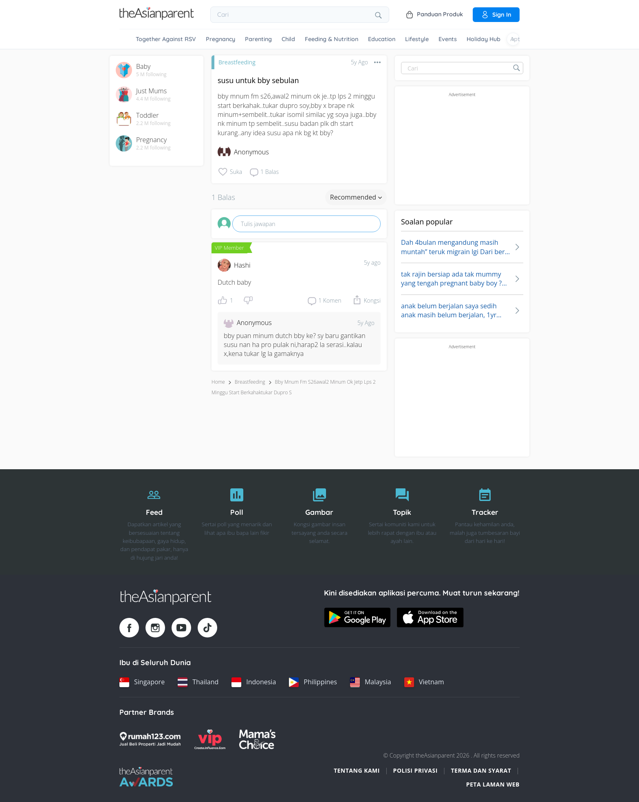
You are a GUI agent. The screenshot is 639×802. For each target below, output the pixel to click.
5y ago (372, 262)
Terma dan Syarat (481, 770)
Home (218, 381)
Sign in (496, 15)
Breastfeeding (237, 62)
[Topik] (402, 522)
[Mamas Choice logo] (257, 739)
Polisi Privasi (415, 770)
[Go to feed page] (156, 17)
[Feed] (154, 522)
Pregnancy (220, 39)
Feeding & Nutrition (331, 39)
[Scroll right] (513, 39)
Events (447, 39)
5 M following (151, 74)
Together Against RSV (166, 39)
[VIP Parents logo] (210, 739)
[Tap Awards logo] (146, 777)
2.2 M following (153, 123)
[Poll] (237, 522)
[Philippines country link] (313, 682)
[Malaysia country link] (370, 682)
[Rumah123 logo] (150, 739)
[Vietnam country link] (424, 682)
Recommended (356, 197)
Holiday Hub (483, 39)
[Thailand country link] (198, 682)
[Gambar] (319, 522)
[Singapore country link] (142, 682)
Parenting (258, 39)
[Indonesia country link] (253, 682)
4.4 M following (153, 99)
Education (381, 39)
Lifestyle (417, 39)
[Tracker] (484, 522)
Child (288, 39)
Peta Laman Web (493, 784)
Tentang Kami (357, 770)
